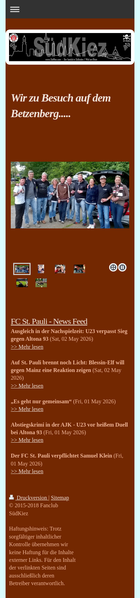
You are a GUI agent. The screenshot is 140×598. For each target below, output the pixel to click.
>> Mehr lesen (27, 347)
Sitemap (60, 498)
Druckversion (28, 498)
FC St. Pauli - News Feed (49, 321)
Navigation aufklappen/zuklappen (70, 9)
